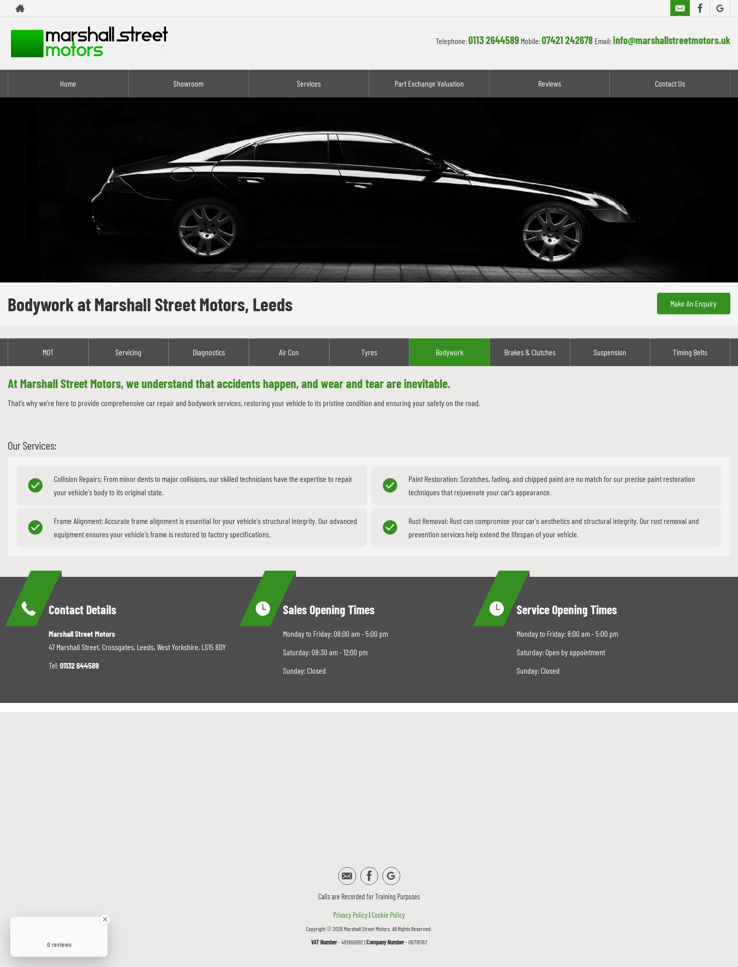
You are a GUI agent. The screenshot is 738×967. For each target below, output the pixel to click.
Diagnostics (209, 352)
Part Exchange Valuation (429, 83)
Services (309, 83)
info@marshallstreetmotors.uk (671, 40)
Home (68, 83)
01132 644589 (79, 665)
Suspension (609, 352)
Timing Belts (690, 352)
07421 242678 (567, 40)
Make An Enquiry (692, 304)
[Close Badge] (105, 919)
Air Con (289, 352)
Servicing (128, 352)
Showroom (188, 83)
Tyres (369, 352)
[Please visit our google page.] (720, 8)
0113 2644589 (493, 40)
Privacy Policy (350, 915)
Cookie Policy (388, 915)
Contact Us (670, 83)
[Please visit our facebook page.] (700, 8)
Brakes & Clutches (530, 352)
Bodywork (449, 352)
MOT (48, 352)
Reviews (549, 83)
